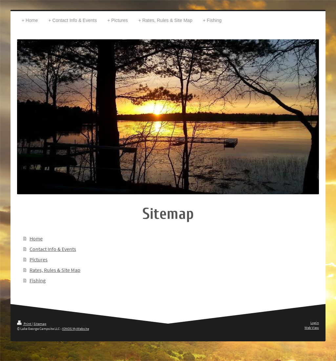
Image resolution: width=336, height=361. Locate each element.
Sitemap (39, 323)
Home (36, 238)
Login (314, 322)
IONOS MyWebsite (75, 328)
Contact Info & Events (53, 249)
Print (24, 323)
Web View (311, 327)
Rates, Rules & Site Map (55, 270)
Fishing (38, 280)
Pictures (39, 259)
